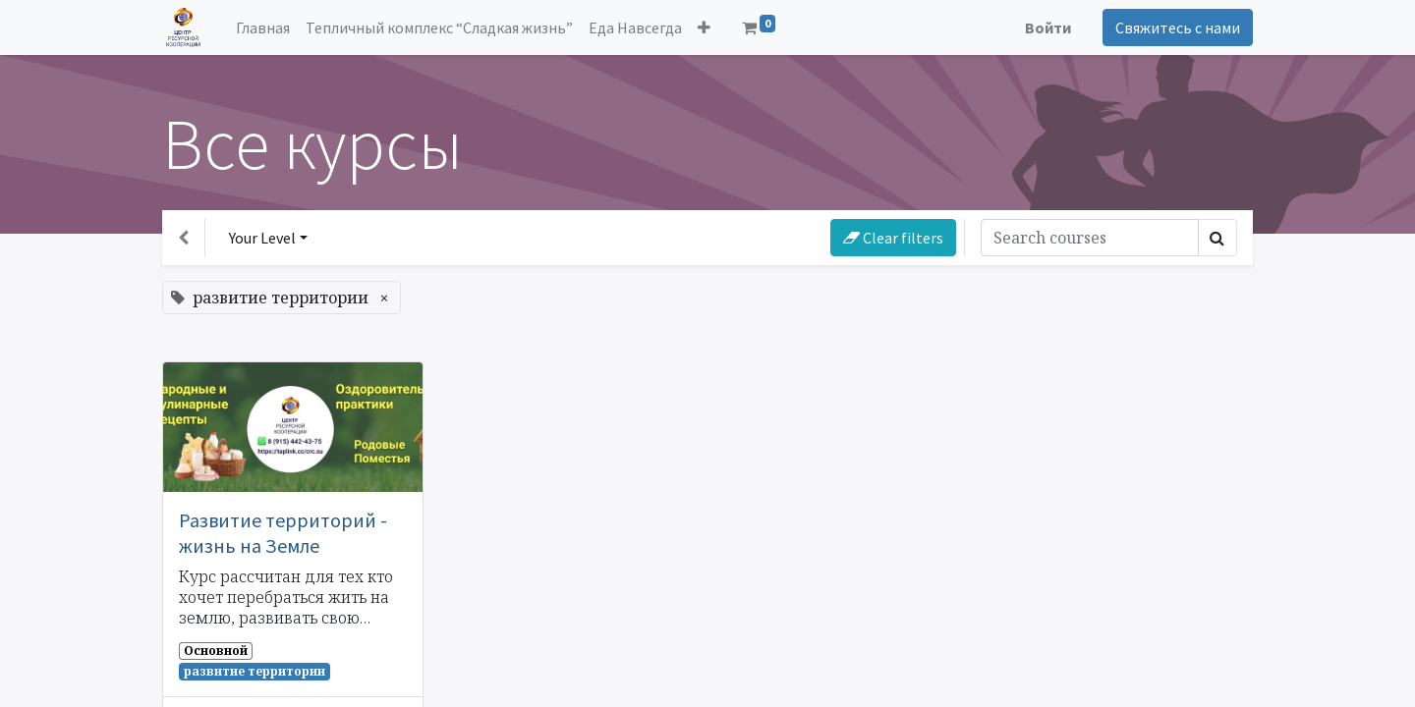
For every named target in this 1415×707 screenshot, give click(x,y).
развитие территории (254, 671)
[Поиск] (1090, 237)
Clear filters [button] (893, 237)
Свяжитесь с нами (1177, 27)
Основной (216, 650)
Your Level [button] (262, 237)
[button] (704, 27)
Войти (1048, 27)
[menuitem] (263, 27)
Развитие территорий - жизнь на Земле (283, 533)
